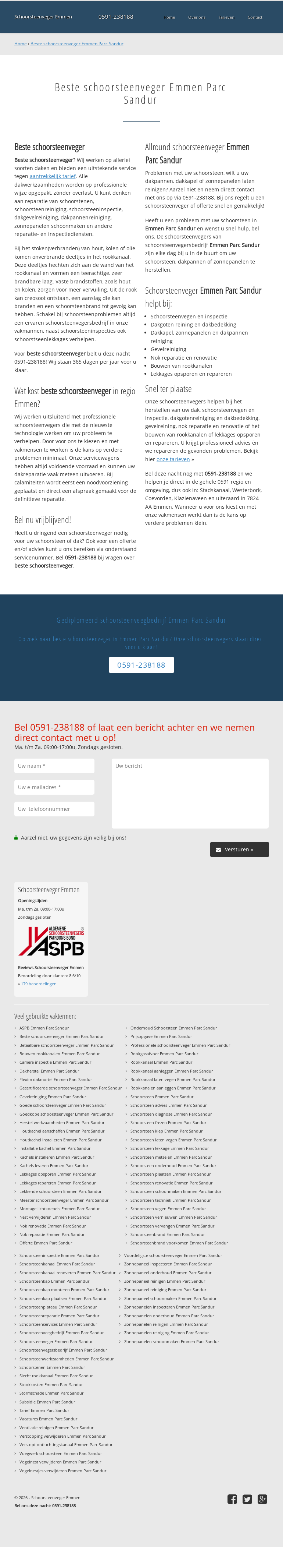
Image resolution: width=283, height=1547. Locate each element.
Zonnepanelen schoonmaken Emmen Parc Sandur (171, 1341)
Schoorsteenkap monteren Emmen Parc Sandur (64, 1289)
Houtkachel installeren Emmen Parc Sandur (60, 1139)
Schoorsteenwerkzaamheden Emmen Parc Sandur (66, 1358)
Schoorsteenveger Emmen (43, 17)
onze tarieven (173, 459)
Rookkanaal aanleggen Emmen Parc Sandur (171, 1071)
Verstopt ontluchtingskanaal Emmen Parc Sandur (65, 1444)
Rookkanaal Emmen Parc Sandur (161, 1062)
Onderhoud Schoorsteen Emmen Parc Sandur (173, 1028)
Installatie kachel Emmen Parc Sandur (54, 1148)
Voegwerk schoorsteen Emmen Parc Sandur (60, 1453)
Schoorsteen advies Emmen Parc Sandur (168, 1105)
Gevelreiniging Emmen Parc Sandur (52, 1096)
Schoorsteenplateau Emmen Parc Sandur (58, 1307)
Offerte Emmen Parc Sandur (45, 1243)
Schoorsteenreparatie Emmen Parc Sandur (59, 1315)
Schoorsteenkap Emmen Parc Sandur (54, 1281)
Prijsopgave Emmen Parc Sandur (161, 1036)
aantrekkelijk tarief (53, 176)
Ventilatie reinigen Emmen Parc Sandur (56, 1427)
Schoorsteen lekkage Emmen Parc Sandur (169, 1148)
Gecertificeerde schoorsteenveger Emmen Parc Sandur (70, 1088)
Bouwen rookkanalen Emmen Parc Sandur (59, 1053)
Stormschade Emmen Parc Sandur (51, 1393)
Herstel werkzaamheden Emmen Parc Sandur (61, 1122)
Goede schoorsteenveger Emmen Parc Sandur (62, 1105)
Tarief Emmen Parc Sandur (44, 1410)
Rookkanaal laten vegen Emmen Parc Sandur (172, 1079)
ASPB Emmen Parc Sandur (44, 1028)
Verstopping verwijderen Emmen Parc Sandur (62, 1436)
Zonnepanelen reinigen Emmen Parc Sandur (166, 1324)
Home (20, 43)
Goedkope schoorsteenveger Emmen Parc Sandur (66, 1114)
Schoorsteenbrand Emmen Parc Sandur (167, 1234)
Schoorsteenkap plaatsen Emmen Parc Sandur (63, 1298)
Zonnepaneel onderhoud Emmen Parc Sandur (167, 1272)
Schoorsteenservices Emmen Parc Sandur (58, 1324)
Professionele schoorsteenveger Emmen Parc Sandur (180, 1045)
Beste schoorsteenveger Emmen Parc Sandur (77, 43)
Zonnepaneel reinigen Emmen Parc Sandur (164, 1281)
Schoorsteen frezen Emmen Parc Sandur (168, 1122)
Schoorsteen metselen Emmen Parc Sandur (171, 1157)
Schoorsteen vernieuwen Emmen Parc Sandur (173, 1217)
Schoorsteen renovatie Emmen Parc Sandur (171, 1183)
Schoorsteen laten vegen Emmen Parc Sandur (173, 1139)
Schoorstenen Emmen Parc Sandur (52, 1367)
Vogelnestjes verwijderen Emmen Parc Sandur (62, 1470)
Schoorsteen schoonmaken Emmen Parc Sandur (175, 1191)
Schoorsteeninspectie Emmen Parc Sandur (59, 1255)
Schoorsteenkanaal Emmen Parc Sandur (57, 1264)
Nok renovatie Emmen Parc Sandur (52, 1226)
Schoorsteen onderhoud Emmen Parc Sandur (173, 1165)
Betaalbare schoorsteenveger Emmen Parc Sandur (66, 1045)
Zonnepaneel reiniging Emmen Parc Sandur (165, 1289)
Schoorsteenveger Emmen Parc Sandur (56, 1341)
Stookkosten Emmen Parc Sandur (51, 1384)
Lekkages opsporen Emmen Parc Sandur (57, 1174)
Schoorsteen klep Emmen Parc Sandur (166, 1131)
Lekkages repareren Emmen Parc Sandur (57, 1183)
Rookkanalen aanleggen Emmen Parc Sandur (172, 1088)
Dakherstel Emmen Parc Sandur (49, 1071)
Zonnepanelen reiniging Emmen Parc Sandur (166, 1332)
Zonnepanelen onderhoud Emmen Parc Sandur (169, 1315)
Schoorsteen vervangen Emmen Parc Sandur (172, 1226)
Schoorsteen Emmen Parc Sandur (161, 1096)
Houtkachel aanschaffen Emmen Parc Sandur (61, 1131)
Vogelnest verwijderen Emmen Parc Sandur (60, 1462)
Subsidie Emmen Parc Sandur (47, 1402)
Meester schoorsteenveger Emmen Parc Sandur (63, 1200)
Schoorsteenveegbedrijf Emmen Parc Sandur (61, 1332)
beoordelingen (39, 983)
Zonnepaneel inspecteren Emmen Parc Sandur (168, 1264)
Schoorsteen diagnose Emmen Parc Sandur (171, 1114)
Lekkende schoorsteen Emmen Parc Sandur (60, 1191)
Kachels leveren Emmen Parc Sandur (53, 1165)
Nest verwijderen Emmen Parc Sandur (55, 1217)
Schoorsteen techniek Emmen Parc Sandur (170, 1200)
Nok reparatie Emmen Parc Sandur (52, 1234)
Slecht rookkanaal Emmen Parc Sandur (56, 1375)
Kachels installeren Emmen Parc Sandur (56, 1157)
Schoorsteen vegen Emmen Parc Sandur (168, 1208)
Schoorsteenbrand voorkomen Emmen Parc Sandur (179, 1243)
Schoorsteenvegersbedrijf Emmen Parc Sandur (63, 1350)
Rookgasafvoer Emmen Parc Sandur (164, 1053)
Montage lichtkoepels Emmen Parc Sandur (59, 1208)
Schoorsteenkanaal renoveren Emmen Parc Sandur (67, 1272)
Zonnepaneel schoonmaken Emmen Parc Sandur (170, 1298)
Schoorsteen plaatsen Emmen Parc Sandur (170, 1174)
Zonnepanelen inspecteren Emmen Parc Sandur (169, 1307)
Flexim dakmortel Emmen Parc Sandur (55, 1079)
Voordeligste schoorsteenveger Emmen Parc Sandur (173, 1255)
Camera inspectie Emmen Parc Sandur (55, 1062)
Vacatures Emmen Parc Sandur (48, 1418)
